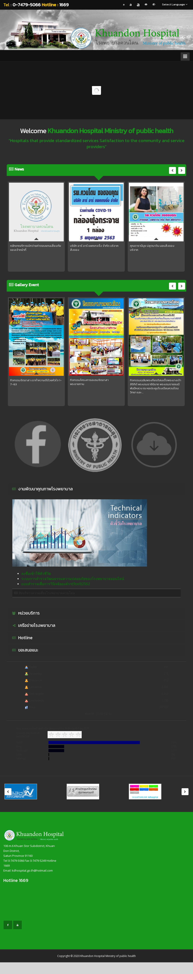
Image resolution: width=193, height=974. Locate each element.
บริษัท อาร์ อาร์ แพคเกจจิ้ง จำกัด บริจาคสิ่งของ (94, 248)
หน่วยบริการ (25, 613)
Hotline (22, 638)
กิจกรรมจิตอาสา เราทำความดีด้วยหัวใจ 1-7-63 (36, 382)
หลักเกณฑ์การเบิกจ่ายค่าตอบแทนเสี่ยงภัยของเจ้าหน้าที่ (35, 248)
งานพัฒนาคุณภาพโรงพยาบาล (42, 489)
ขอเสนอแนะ (24, 650)
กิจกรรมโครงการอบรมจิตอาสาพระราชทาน (89, 382)
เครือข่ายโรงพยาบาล (33, 625)
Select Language (174, 4)
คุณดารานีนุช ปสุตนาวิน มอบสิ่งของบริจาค (152, 248)
